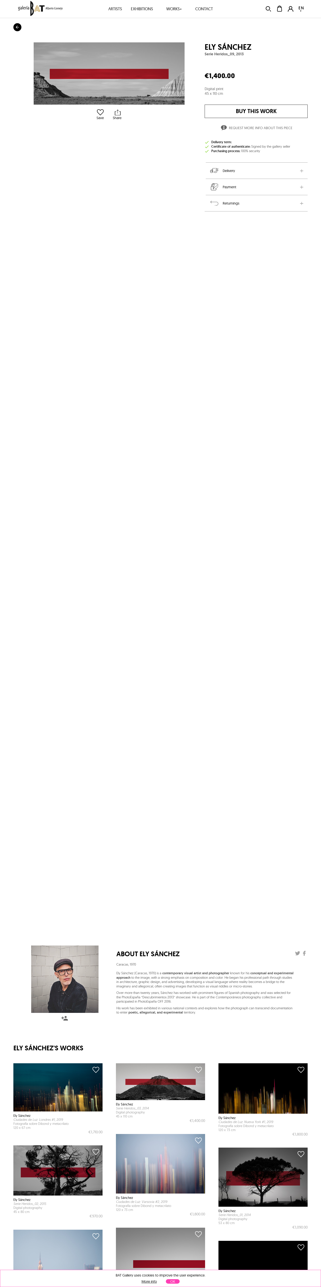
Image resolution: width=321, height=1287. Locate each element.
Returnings (224, 203)
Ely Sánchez (228, 47)
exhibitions (142, 8)
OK (172, 1281)
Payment (222, 186)
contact (204, 8)
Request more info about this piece (256, 128)
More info (149, 1281)
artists (115, 8)
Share (117, 114)
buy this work (256, 111)
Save (100, 114)
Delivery (222, 170)
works (174, 8)
